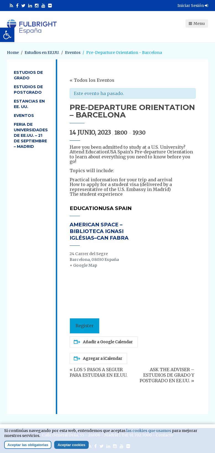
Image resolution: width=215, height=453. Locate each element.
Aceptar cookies (71, 445)
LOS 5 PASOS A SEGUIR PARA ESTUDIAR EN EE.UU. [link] (98, 372)
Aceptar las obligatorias (27, 445)
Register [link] (84, 325)
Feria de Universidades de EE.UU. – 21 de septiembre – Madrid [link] (31, 135)
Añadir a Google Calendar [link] (103, 341)
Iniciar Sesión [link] (192, 5)
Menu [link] (197, 23)
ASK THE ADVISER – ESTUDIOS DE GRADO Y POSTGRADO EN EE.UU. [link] (167, 375)
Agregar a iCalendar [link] (98, 358)
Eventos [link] (24, 115)
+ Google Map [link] (83, 265)
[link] (7, 35)
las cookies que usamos (148, 430)
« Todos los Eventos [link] (92, 80)
